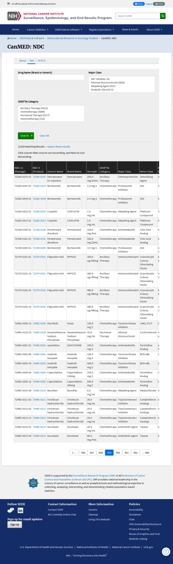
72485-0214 (39, 426)
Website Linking (138, 538)
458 (101, 452)
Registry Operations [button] (100, 29)
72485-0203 (39, 363)
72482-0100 (39, 323)
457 (92, 452)
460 (118, 452)
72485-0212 (39, 408)
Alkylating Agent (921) (122, 86)
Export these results (59, 146)
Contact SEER (55, 509)
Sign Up (14, 524)
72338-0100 (39, 229)
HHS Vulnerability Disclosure (145, 524)
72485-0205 (39, 381)
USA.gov (148, 547)
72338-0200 (39, 247)
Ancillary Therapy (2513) (51, 108)
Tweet (148, 4)
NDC (32, 60)
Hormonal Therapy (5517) (51, 115)
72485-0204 (39, 372)
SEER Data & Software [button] (67, 29)
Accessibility (136, 509)
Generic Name (55, 171)
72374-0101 (39, 256)
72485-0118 (39, 332)
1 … (74, 452)
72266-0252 (39, 211)
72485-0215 (39, 435)
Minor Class (146, 171)
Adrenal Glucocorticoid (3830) (122, 82)
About (22, 60)
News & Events (130, 29)
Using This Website (99, 519)
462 (135, 452)
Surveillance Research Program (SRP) (94, 475)
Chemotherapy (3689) (51, 111)
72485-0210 (39, 390)
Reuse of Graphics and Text (144, 534)
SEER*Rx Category (28, 101)
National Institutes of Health (92, 547)
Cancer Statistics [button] (36, 29)
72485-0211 (39, 399)
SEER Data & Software (32, 38)
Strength (92, 171)
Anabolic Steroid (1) (122, 89)
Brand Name (74, 171)
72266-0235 (39, 176)
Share (140, 4)
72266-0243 (39, 185)
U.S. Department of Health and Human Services (46, 547)
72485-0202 (39, 354)
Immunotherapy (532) (51, 119)
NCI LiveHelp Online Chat (62, 514)
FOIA (131, 519)
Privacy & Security (139, 529)
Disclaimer (135, 514)
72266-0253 (39, 220)
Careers (93, 509)
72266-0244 (39, 198)
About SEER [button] (153, 29)
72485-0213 (39, 417)
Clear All (44, 135)
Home (15, 29)
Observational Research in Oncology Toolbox (72, 38)
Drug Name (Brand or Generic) (35, 72)
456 (83, 452)
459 (109, 452)
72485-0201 (39, 345)
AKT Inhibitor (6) (122, 79)
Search (25, 135)
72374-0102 (39, 290)
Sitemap (93, 514)
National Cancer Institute (126, 547)
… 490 (145, 452)
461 (127, 452)
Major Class (95, 72)
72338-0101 (39, 238)
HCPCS (42, 60)
